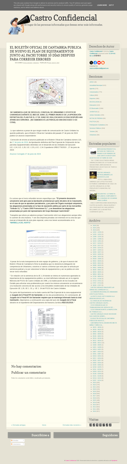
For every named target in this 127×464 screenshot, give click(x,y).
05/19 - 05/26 (97, 338)
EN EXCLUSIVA (94, 102)
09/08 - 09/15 (97, 265)
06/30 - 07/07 (97, 285)
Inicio (44, 425)
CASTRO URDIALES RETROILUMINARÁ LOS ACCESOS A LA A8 (105, 175)
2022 (94, 384)
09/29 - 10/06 (97, 258)
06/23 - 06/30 (97, 327)
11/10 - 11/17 (97, 245)
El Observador (94, 108)
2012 (94, 407)
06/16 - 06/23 (97, 329)
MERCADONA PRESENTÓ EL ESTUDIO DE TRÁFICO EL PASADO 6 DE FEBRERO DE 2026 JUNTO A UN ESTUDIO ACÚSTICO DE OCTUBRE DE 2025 (103, 153)
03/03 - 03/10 (97, 362)
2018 (94, 393)
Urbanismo (36, 63)
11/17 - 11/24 (97, 243)
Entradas (14, 440)
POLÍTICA (93, 121)
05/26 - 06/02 (97, 336)
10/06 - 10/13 (97, 256)
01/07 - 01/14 (97, 380)
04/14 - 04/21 (97, 349)
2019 (94, 391)
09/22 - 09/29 (97, 261)
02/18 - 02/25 (97, 367)
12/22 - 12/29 (97, 232)
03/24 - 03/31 (97, 356)
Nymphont (114, 460)
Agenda (92, 88)
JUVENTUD (93, 111)
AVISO (92, 82)
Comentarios (16, 444)
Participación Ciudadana (97, 125)
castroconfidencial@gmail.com (99, 68)
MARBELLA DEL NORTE (20, 223)
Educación (93, 105)
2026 (94, 225)
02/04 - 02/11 (97, 371)
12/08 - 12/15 (97, 236)
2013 (94, 404)
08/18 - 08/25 (97, 272)
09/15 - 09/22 (97, 263)
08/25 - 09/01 (97, 270)
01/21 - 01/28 (97, 376)
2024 (94, 230)
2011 (94, 409)
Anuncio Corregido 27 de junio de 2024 (25, 154)
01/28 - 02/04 (97, 373)
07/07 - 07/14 (97, 283)
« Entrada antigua (18, 425)
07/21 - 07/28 (97, 278)
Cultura (92, 95)
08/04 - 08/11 (97, 274)
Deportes (92, 98)
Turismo (92, 131)
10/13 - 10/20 (97, 254)
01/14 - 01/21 (97, 378)
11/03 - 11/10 (97, 247)
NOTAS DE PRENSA (96, 118)
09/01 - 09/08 (97, 267)
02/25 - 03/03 (97, 365)
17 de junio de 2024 (20, 142)
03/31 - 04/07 (97, 354)
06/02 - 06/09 (97, 334)
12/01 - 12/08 (97, 239)
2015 (94, 400)
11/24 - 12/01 (97, 241)
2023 (94, 382)
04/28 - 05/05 (97, 345)
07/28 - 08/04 (97, 276)
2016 (94, 398)
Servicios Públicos (95, 128)
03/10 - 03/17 (97, 360)
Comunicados (94, 92)
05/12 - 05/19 (97, 340)
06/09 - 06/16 (97, 331)
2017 (94, 396)
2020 (94, 389)
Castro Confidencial (63, 17)
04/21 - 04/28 (97, 347)
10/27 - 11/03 (97, 250)
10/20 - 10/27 (97, 252)
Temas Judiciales (27, 63)
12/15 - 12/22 (97, 234)
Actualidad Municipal (96, 85)
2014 (94, 402)
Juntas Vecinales (95, 115)
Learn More (102, 5)
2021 (94, 387)
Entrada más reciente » (72, 425)
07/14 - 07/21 (97, 281)
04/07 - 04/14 (97, 351)
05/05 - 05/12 (97, 343)
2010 (94, 411)
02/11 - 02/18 (97, 369)
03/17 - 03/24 (97, 358)
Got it (111, 5)
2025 (94, 228)
